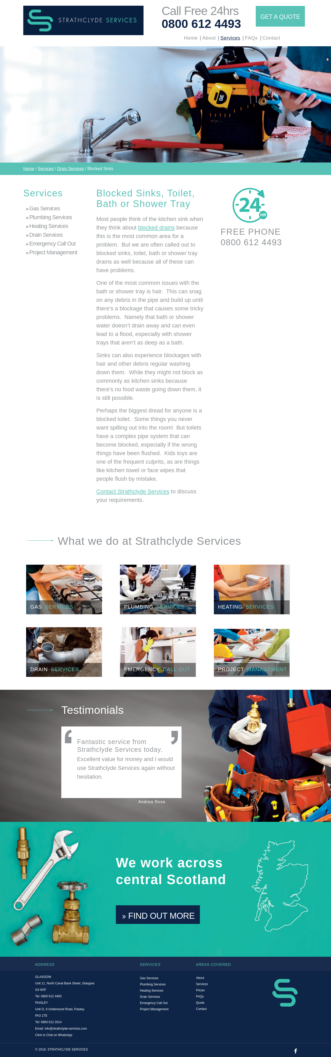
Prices (200, 990)
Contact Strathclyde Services (132, 491)
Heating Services (48, 226)
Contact (271, 38)
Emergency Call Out (52, 243)
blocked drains (156, 227)
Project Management (53, 252)
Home (191, 38)
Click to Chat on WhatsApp (53, 1035)
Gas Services (44, 208)
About (209, 38)
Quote (200, 1003)
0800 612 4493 (201, 23)
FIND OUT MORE (158, 916)
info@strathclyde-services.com (66, 1028)
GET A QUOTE (280, 16)
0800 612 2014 (51, 1022)
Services (230, 38)
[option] (165, 104)
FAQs (251, 38)
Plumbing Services (50, 217)
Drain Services (70, 168)
